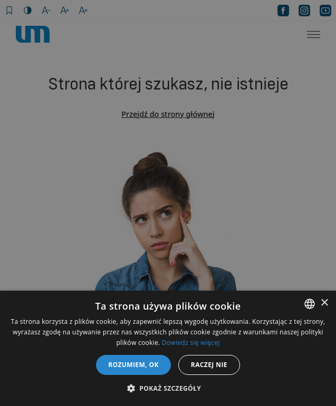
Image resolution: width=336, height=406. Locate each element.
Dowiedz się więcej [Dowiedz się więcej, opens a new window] (191, 342)
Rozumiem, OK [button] (133, 364)
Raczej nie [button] (209, 364)
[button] (168, 388)
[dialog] (168, 203)
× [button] (324, 303)
